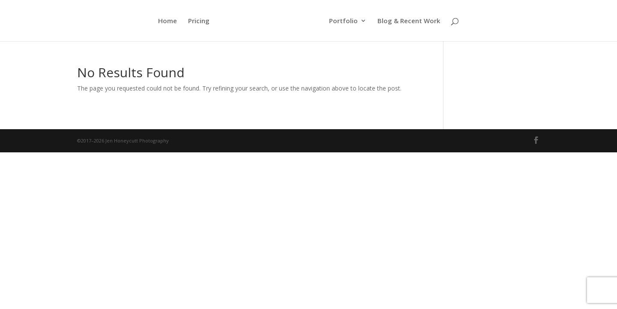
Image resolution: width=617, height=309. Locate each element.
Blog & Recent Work (408, 21)
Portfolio (343, 21)
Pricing (199, 21)
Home (167, 21)
